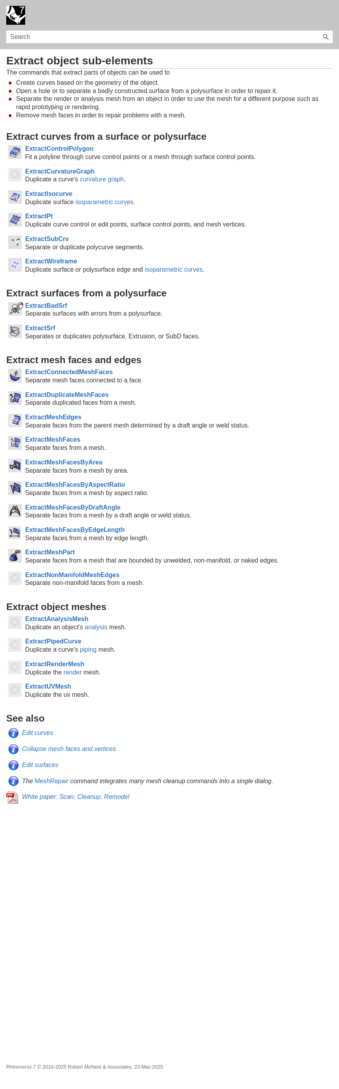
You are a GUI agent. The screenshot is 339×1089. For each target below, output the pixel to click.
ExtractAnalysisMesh (56, 619)
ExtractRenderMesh (54, 664)
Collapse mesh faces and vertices (69, 748)
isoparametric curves (104, 202)
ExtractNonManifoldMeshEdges (72, 575)
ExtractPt (39, 216)
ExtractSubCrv (47, 239)
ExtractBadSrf (46, 305)
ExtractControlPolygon (59, 148)
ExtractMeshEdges (53, 417)
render (73, 672)
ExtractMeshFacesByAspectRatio (75, 484)
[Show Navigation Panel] (328, 15)
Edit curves (37, 732)
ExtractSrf (40, 328)
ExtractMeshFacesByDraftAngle (73, 507)
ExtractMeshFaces (53, 439)
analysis (96, 627)
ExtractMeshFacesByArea (64, 462)
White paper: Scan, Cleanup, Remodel (75, 796)
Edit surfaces (40, 765)
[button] (326, 37)
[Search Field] (169, 37)
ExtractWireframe (51, 261)
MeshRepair (51, 781)
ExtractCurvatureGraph (60, 171)
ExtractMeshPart (50, 552)
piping (88, 649)
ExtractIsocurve (48, 193)
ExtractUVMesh (48, 686)
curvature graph (102, 179)
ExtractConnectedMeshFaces (69, 372)
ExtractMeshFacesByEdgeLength (75, 529)
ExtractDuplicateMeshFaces (67, 394)
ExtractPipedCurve (53, 641)
